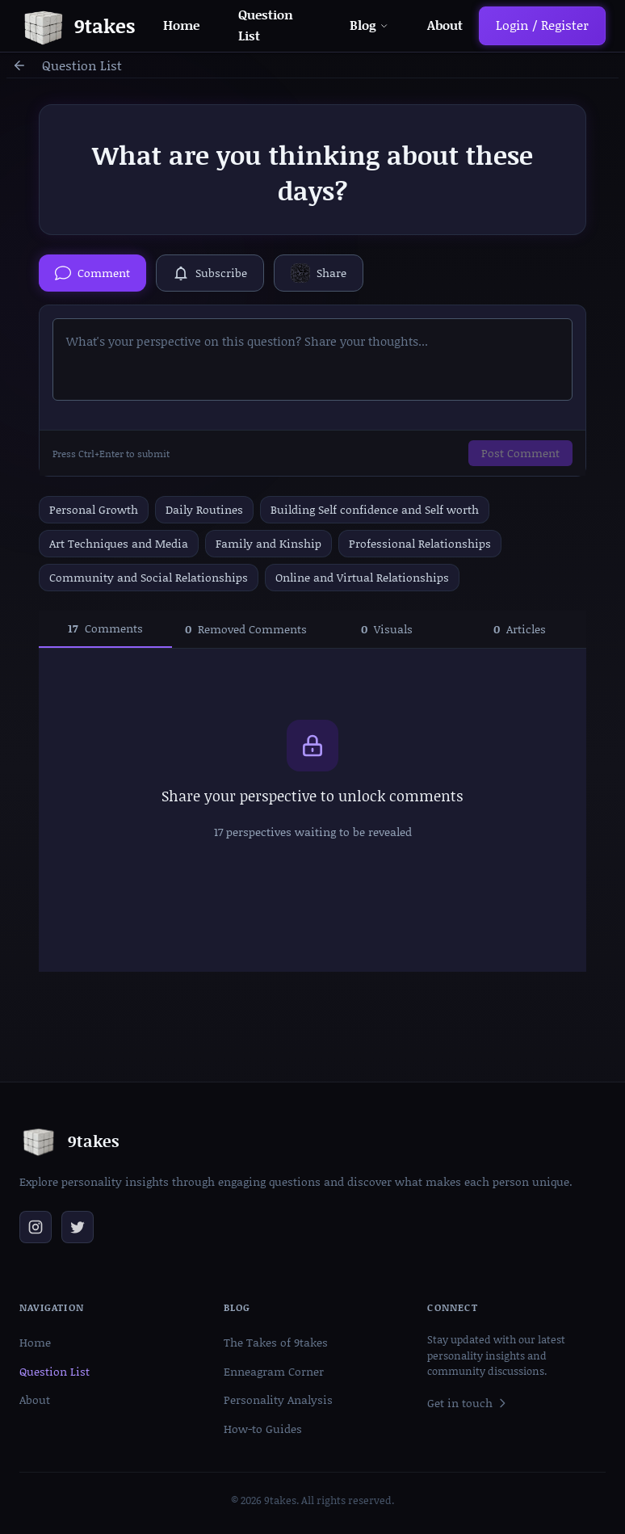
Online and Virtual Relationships (362, 577)
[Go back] (19, 65)
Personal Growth (93, 509)
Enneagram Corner (274, 1371)
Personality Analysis (278, 1399)
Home (181, 25)
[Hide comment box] (92, 273)
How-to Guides (263, 1428)
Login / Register (542, 25)
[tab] (105, 629)
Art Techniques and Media (118, 543)
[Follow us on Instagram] (35, 1227)
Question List (82, 65)
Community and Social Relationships (148, 577)
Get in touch (468, 1402)
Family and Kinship (268, 543)
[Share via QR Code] (318, 273)
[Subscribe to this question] (210, 273)
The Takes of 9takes (276, 1342)
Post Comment (520, 452)
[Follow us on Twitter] (77, 1227)
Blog (369, 25)
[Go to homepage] (77, 26)
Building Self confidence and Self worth (375, 509)
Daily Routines (204, 509)
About (445, 25)
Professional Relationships (420, 543)
